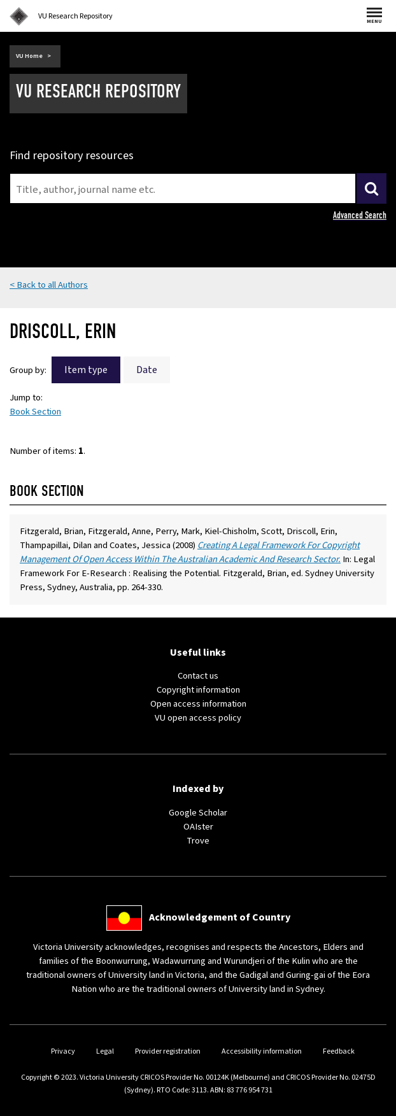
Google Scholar (198, 812)
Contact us (198, 675)
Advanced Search (359, 215)
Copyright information (198, 689)
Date (146, 370)
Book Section (35, 411)
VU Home (29, 56)
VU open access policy (198, 717)
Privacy (63, 1051)
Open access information (198, 703)
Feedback (339, 1051)
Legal (105, 1051)
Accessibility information (262, 1051)
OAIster (198, 826)
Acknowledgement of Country (219, 917)
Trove (198, 840)
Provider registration (168, 1051)
